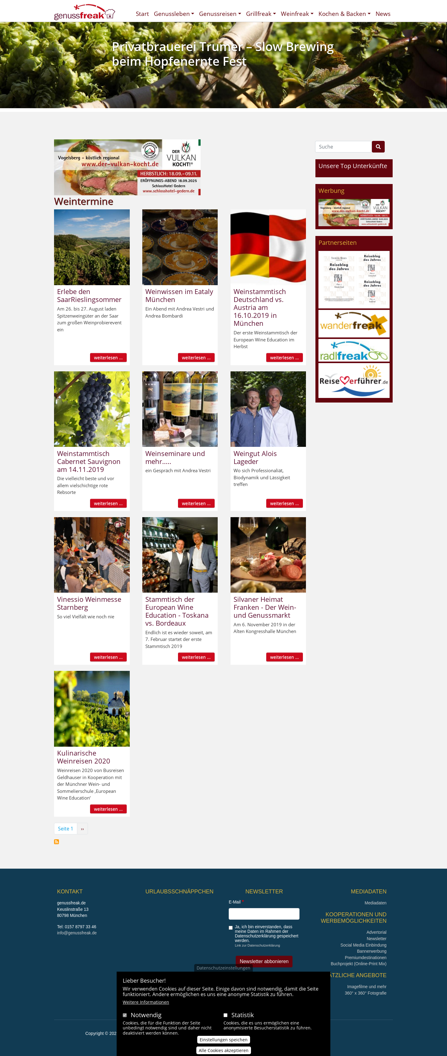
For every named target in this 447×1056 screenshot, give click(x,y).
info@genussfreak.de (77, 933)
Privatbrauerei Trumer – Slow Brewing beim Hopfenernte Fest (223, 53)
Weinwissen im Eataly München (179, 295)
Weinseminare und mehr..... (175, 457)
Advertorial (376, 932)
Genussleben (172, 13)
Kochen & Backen (342, 13)
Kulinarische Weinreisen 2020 (83, 756)
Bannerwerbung (372, 951)
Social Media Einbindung (363, 945)
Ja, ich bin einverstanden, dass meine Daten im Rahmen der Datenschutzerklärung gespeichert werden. (266, 934)
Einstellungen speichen (224, 1043)
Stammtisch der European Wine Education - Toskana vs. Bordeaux (177, 610)
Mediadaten (376, 903)
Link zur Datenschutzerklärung (257, 945)
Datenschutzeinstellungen (223, 971)
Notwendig (146, 1018)
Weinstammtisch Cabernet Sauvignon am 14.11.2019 (89, 461)
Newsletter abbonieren (264, 961)
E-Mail (235, 902)
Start (142, 13)
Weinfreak (295, 13)
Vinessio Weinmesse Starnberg (89, 603)
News (383, 13)
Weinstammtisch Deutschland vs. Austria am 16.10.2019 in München (260, 307)
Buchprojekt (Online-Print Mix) (359, 964)
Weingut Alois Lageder (255, 457)
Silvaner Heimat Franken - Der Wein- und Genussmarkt (265, 607)
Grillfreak (258, 13)
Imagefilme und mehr (367, 986)
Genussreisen (218, 13)
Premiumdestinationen (366, 957)
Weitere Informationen (146, 1005)
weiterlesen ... (108, 357)
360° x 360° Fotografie (366, 993)
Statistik (242, 1018)
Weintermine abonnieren (56, 841)
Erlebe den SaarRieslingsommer (89, 295)
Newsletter (377, 938)
